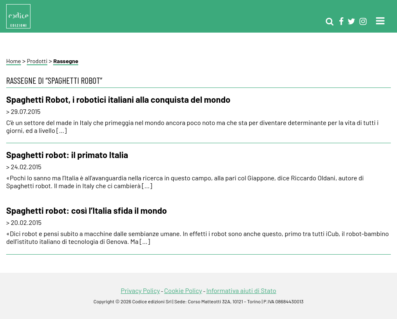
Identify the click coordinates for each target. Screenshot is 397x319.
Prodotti (37, 60)
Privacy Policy (140, 290)
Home (13, 60)
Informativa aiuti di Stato (241, 290)
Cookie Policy (183, 290)
